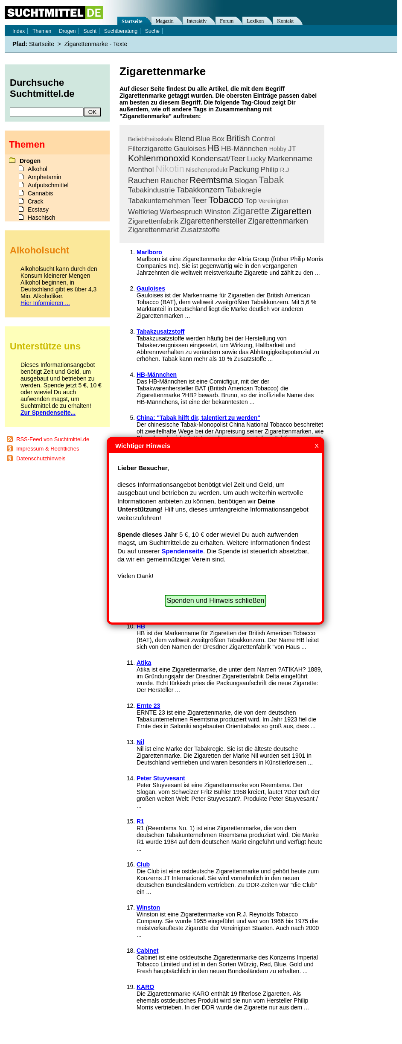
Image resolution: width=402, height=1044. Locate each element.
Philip (270, 170)
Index (18, 31)
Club (143, 864)
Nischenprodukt (206, 169)
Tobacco (225, 200)
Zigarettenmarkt (153, 230)
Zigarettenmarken (278, 221)
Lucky (256, 159)
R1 (140, 821)
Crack (36, 201)
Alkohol (37, 169)
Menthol (141, 170)
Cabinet (147, 950)
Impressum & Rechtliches (47, 448)
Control (263, 139)
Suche (152, 31)
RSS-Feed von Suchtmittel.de (52, 439)
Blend (184, 138)
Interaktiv (197, 21)
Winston (217, 212)
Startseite (132, 21)
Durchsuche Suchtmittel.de (42, 88)
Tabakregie (243, 190)
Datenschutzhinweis (41, 458)
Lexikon (255, 21)
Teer (199, 200)
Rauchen (143, 180)
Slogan (246, 181)
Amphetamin (44, 177)
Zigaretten (291, 211)
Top (250, 201)
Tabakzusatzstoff (161, 331)
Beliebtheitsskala (150, 139)
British (238, 138)
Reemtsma (211, 180)
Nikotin (169, 168)
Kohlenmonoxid (159, 158)
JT (292, 149)
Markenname (290, 158)
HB (213, 148)
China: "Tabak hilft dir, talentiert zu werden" (198, 417)
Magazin (165, 21)
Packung (244, 169)
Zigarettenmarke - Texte (96, 44)
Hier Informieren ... (45, 303)
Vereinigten (273, 201)
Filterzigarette (150, 149)
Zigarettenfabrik (153, 221)
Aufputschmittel (48, 185)
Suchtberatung (120, 31)
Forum (226, 21)
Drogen (67, 31)
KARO (145, 986)
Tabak (271, 179)
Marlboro (149, 252)
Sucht (89, 31)
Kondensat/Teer (218, 158)
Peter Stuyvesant (161, 778)
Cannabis (40, 193)
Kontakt (285, 21)
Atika (144, 662)
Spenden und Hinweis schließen (216, 600)
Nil (140, 742)
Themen (41, 31)
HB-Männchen (244, 149)
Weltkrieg (143, 212)
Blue (203, 139)
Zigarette (250, 211)
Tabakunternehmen (159, 201)
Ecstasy (38, 209)
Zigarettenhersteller (213, 221)
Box (218, 139)
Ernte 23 (148, 705)
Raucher (174, 181)
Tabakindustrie (151, 190)
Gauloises (190, 149)
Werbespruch (181, 212)
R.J (284, 169)
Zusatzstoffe (200, 230)
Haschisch (41, 217)
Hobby (277, 148)
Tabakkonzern (200, 190)
